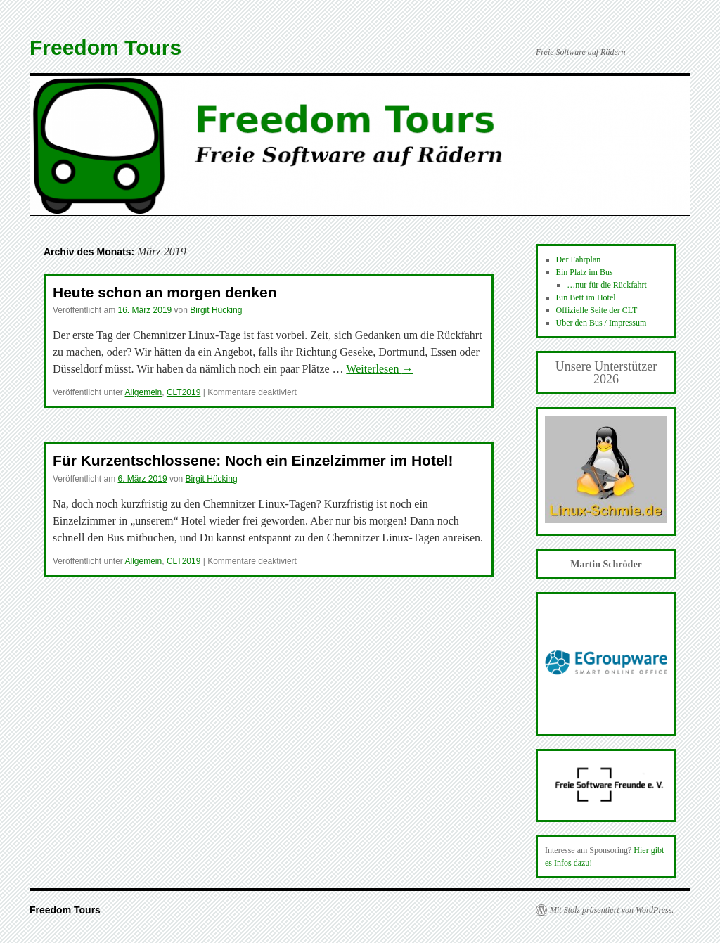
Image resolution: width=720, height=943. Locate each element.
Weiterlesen (379, 369)
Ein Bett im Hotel (586, 297)
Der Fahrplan (578, 259)
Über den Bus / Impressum (601, 323)
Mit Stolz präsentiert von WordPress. (612, 910)
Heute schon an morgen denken (165, 292)
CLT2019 (183, 392)
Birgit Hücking (216, 310)
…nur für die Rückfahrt (607, 285)
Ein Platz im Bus (584, 272)
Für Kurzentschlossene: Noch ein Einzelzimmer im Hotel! (253, 460)
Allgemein (143, 392)
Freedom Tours (105, 47)
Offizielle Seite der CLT (597, 310)
